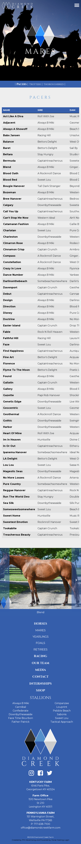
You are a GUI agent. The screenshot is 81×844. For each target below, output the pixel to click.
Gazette (8, 395)
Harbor (7, 426)
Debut (7, 293)
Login (66, 840)
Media (40, 670)
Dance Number (13, 274)
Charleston (10, 236)
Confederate (20, 710)
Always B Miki (20, 703)
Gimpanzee (62, 703)
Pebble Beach (62, 710)
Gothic (7, 420)
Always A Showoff (15, 129)
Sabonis (61, 714)
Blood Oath (10, 173)
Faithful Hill (10, 338)
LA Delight (10, 458)
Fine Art (8, 357)
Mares (40, 630)
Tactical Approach (61, 721)
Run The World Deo (16, 496)
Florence (9, 363)
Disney (7, 312)
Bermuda (9, 160)
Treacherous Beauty (16, 534)
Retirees (40, 649)
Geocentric (10, 407)
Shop (40, 690)
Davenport (10, 287)
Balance (8, 141)
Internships (40, 684)
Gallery (8, 388)
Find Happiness (13, 350)
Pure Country (12, 484)
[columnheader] (19, 110)
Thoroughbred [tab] (54, 84)
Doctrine (9, 319)
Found (7, 376)
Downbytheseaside (20, 714)
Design (8, 300)
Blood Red (10, 179)
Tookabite (10, 528)
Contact (40, 677)
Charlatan (9, 230)
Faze (6, 344)
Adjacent (9, 122)
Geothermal (11, 414)
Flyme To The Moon (16, 369)
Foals (40, 643)
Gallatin (8, 382)
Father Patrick (20, 721)
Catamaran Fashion (16, 224)
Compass (9, 255)
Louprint (61, 706)
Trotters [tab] (35, 84)
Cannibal (20, 706)
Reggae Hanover (14, 490)
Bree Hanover (12, 198)
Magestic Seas (12, 471)
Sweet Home (11, 515)
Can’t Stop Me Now (15, 217)
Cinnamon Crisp (13, 249)
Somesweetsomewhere (19, 509)
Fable (6, 331)
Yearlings (41, 636)
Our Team (40, 663)
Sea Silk (8, 503)
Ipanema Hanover (15, 452)
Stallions (40, 698)
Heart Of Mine (12, 433)
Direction (9, 306)
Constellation (12, 262)
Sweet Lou (61, 718)
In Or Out (9, 445)
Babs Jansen (11, 135)
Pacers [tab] (21, 84)
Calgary (8, 205)
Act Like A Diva (13, 116)
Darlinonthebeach (15, 281)
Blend (7, 167)
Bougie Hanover (14, 186)
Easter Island (11, 325)
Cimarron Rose (13, 243)
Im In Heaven (12, 439)
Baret (6, 148)
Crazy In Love (12, 268)
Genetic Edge (12, 401)
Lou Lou (8, 465)
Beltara (8, 154)
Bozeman (9, 192)
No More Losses (13, 477)
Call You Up (10, 211)
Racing (40, 656)
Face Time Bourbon (20, 718)
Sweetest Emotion (15, 522)
